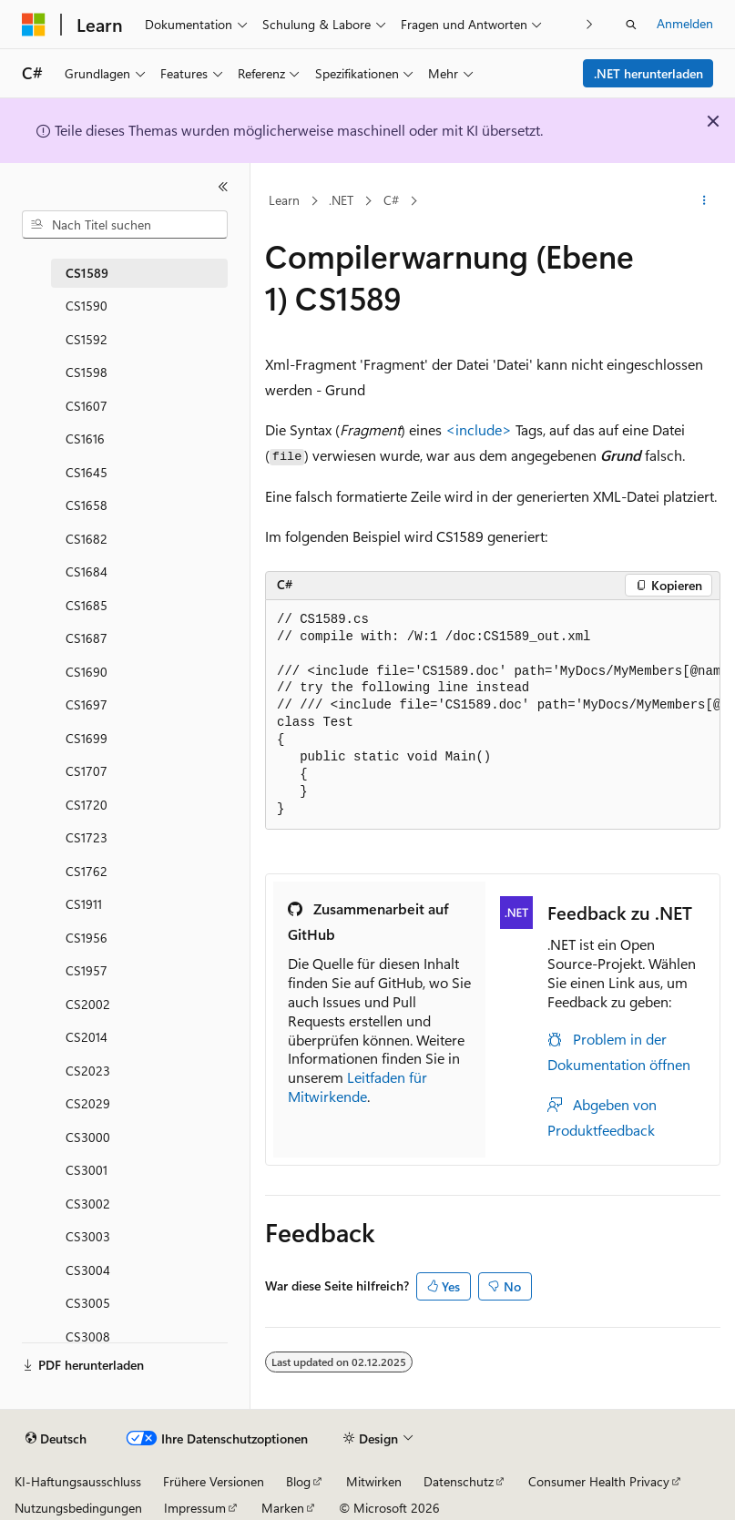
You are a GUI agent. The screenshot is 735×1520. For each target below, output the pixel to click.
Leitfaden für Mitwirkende (357, 1086)
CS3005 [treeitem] (88, 1302)
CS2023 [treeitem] (88, 1070)
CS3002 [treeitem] (88, 1203)
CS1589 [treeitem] (87, 272)
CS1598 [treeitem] (86, 372)
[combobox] (125, 225)
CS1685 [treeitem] (86, 605)
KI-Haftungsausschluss (78, 1481)
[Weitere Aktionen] (704, 201)
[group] (492, 715)
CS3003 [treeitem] (88, 1236)
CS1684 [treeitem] (86, 571)
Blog (298, 1481)
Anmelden (685, 23)
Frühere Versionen (213, 1481)
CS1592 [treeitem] (86, 339)
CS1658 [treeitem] (86, 505)
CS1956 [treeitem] (86, 937)
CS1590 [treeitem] (86, 305)
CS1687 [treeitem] (86, 638)
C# (391, 200)
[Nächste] (590, 24)
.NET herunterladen (648, 73)
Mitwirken (374, 1481)
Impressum (195, 1507)
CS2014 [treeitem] (86, 1037)
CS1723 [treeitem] (86, 837)
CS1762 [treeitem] (86, 871)
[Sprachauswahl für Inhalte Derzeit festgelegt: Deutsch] (56, 1439)
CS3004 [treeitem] (88, 1270)
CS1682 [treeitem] (86, 538)
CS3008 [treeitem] (88, 1336)
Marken (282, 1507)
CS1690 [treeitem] (86, 671)
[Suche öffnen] (631, 24)
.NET (341, 200)
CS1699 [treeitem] (86, 738)
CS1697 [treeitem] (86, 704)
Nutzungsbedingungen (78, 1507)
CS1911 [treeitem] (84, 904)
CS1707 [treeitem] (86, 771)
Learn (284, 200)
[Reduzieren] (223, 186)
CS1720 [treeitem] (86, 804)
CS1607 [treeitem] (86, 405)
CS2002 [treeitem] (88, 1004)
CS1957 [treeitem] (86, 970)
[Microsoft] (34, 24)
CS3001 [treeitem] (86, 1169)
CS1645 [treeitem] (86, 472)
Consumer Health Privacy (598, 1481)
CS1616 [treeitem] (85, 438)
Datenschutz (459, 1481)
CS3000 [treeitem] (88, 1137)
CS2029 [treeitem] (88, 1103)
